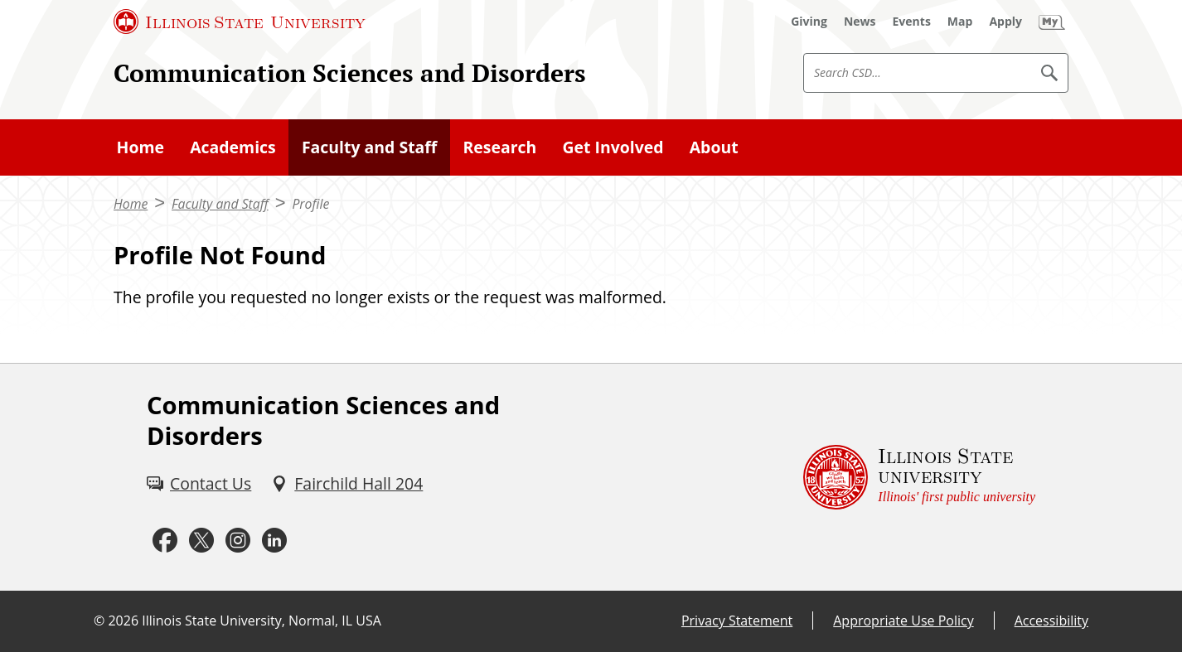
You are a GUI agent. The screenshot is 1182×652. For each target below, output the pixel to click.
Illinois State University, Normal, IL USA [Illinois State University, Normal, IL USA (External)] (261, 620)
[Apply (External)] (1005, 21)
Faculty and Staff (369, 147)
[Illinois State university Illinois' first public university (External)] (919, 477)
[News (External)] (859, 21)
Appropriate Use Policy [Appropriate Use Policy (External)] (903, 620)
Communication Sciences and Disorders (350, 72)
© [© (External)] (99, 620)
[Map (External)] (960, 21)
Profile (310, 204)
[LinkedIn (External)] (274, 540)
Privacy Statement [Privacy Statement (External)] (736, 620)
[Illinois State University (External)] (240, 21)
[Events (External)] (911, 21)
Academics (233, 147)
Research (499, 147)
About (714, 147)
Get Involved (612, 147)
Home (140, 147)
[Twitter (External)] (201, 540)
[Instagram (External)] (238, 540)
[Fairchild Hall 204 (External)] (347, 483)
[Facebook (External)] (165, 540)
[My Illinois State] (1051, 21)
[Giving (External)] (809, 21)
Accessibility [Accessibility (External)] (1051, 620)
